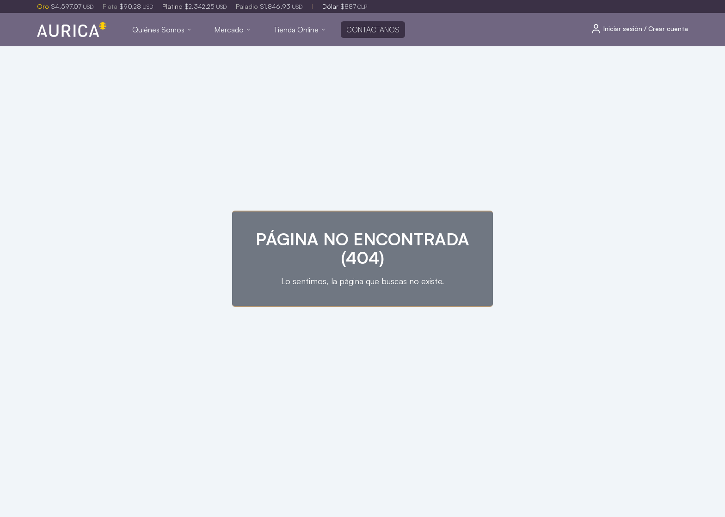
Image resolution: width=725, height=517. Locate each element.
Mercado (232, 29)
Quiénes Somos (162, 29)
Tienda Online (299, 29)
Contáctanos (372, 29)
